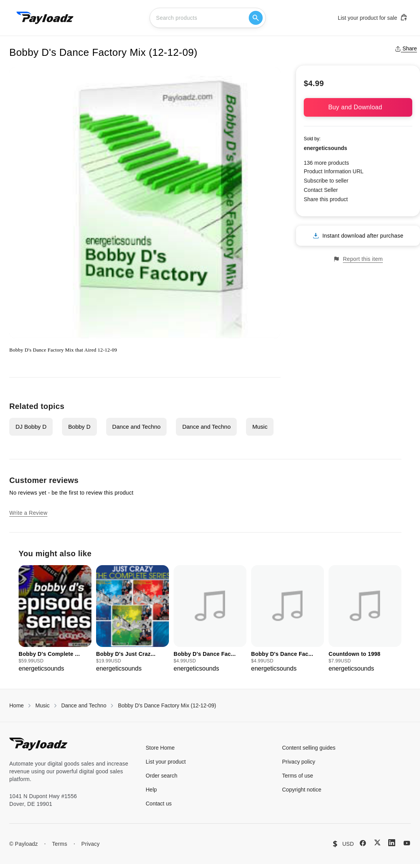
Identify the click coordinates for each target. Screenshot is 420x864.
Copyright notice (301, 789)
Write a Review (28, 513)
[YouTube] (407, 843)
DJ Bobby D (30, 426)
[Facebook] (363, 843)
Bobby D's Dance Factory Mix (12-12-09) (167, 705)
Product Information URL (333, 171)
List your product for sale (373, 17)
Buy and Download (358, 107)
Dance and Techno (136, 426)
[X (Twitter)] (377, 842)
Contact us (159, 803)
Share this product (326, 199)
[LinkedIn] (391, 842)
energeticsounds (325, 148)
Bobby (16, 350)
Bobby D (79, 426)
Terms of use (297, 776)
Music (259, 426)
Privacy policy (298, 762)
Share (406, 48)
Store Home (160, 748)
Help (151, 789)
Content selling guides (309, 748)
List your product (166, 762)
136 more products (326, 163)
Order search (161, 776)
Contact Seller (321, 190)
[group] (55, 619)
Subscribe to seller (326, 181)
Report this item (358, 259)
